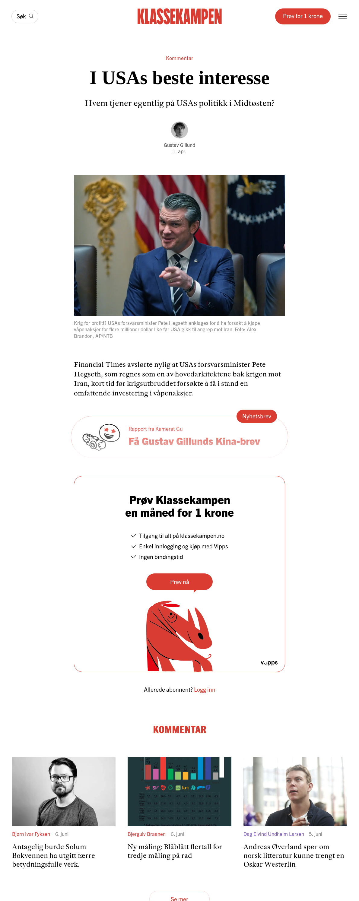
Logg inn (204, 689)
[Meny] (342, 16)
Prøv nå (179, 581)
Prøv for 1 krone (303, 15)
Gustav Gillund (179, 144)
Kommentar (179, 58)
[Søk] (24, 16)
